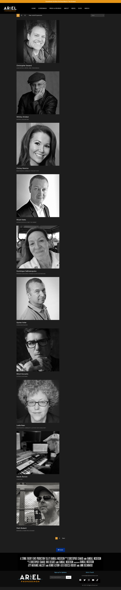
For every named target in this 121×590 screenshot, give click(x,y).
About (66, 8)
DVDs (80, 8)
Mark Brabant (22, 531)
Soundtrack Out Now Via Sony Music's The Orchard (61, 1)
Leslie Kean (21, 427)
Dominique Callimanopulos (28, 272)
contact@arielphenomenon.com (90, 578)
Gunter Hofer (22, 324)
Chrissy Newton (23, 169)
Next (63, 541)
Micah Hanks (22, 221)
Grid (18, 15)
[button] (60, 553)
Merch (87, 8)
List (21, 15)
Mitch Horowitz (23, 376)
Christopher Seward (25, 66)
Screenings (42, 8)
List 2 (25, 15)
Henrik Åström (23, 479)
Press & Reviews (55, 8)
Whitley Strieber (24, 117)
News (73, 8)
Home (34, 8)
